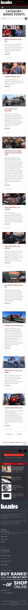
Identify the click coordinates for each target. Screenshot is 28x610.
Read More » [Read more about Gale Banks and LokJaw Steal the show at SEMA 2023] (7, 185)
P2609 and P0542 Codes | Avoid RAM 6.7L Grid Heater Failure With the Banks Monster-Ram (18, 468)
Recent (20, 464)
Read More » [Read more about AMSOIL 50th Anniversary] (7, 348)
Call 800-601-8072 (5, 550)
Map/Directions (5, 565)
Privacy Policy (4, 536)
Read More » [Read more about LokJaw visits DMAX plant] (7, 425)
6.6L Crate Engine (16, 485)
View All (22, 450)
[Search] (26, 18)
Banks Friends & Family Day (13, 40)
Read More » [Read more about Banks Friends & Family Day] (7, 54)
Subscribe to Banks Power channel (14, 455)
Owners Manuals (16, 477)
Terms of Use (4, 539)
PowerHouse (9, 593)
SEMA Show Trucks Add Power (13, 371)
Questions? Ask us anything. (5, 530)
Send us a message (5, 555)
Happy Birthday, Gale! (12, 76)
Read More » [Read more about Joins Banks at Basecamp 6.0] (7, 303)
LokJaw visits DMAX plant (13, 408)
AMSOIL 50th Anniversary (14, 325)
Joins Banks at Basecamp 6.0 (14, 286)
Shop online (4, 590)
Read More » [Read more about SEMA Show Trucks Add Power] (7, 385)
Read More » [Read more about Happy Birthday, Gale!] (7, 86)
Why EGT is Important (17, 494)
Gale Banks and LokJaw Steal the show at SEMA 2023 (13, 153)
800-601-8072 (15, 442)
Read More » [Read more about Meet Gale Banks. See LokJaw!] (7, 224)
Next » (20, 434)
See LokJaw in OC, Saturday (11, 110)
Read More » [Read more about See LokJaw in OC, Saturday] (7, 128)
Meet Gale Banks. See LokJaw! (12, 208)
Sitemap (3, 542)
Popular (8, 464)
